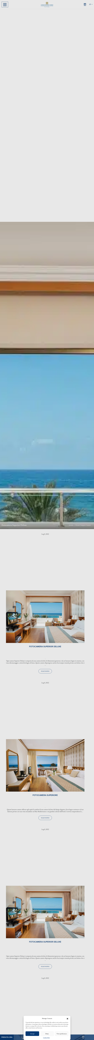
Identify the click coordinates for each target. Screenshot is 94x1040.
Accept (32, 1034)
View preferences (62, 1034)
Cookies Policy (46, 1037)
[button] (67, 1018)
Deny (47, 1034)
